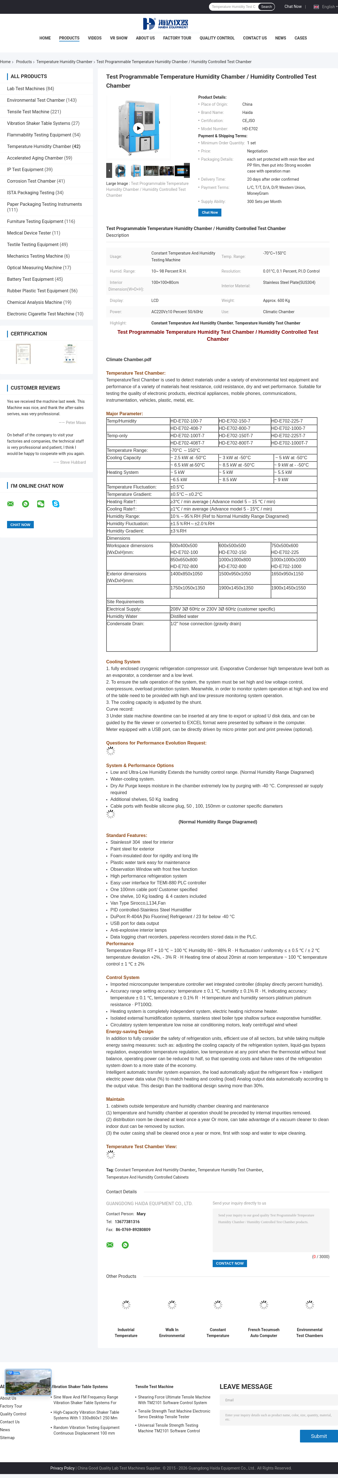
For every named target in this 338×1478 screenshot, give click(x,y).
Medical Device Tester (29, 233)
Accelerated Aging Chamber (35, 158)
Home (45, 38)
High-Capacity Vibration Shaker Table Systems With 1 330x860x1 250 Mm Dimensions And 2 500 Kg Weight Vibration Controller (86, 1416)
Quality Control (217, 38)
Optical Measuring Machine (34, 267)
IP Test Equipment (25, 169)
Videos (95, 38)
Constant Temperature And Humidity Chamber (155, 1170)
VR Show (119, 38)
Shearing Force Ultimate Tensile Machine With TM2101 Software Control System (174, 1400)
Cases (301, 38)
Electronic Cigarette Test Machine (40, 314)
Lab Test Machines (26, 88)
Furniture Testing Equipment (35, 221)
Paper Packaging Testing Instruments (44, 204)
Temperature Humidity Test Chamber (230, 1170)
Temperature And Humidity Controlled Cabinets (147, 1177)
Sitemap (7, 1437)
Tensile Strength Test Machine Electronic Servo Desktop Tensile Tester (174, 1414)
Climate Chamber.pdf (128, 359)
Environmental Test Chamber (36, 100)
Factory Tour (177, 38)
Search (266, 7)
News (280, 38)
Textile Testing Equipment (33, 244)
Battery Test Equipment (30, 279)
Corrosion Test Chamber (31, 181)
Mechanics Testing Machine (35, 256)
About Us (145, 38)
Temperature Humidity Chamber (64, 61)
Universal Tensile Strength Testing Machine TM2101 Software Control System (169, 1429)
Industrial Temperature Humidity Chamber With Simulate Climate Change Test (126, 1332)
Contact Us (255, 38)
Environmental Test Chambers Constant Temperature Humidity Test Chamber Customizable (309, 1332)
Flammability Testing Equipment (39, 135)
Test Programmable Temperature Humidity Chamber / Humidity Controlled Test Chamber (147, 189)
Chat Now (293, 6)
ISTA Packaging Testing (30, 192)
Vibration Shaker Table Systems (38, 123)
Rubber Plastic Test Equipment (37, 290)
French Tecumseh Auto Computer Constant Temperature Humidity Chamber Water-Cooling (264, 1332)
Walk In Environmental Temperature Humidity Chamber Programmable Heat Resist (172, 1332)
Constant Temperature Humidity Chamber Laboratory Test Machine (218, 1332)
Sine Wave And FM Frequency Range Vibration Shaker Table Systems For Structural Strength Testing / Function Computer (87, 1401)
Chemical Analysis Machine (34, 302)
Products (69, 38)
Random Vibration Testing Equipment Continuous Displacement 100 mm (86, 1430)
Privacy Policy (62, 1468)
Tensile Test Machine (28, 111)
